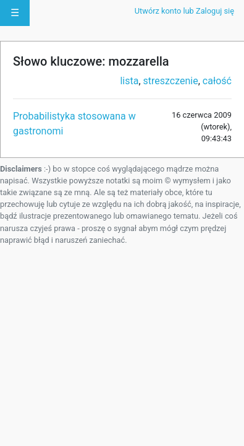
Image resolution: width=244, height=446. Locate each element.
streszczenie (170, 81)
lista (129, 81)
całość (217, 81)
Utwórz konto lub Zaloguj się (184, 10)
